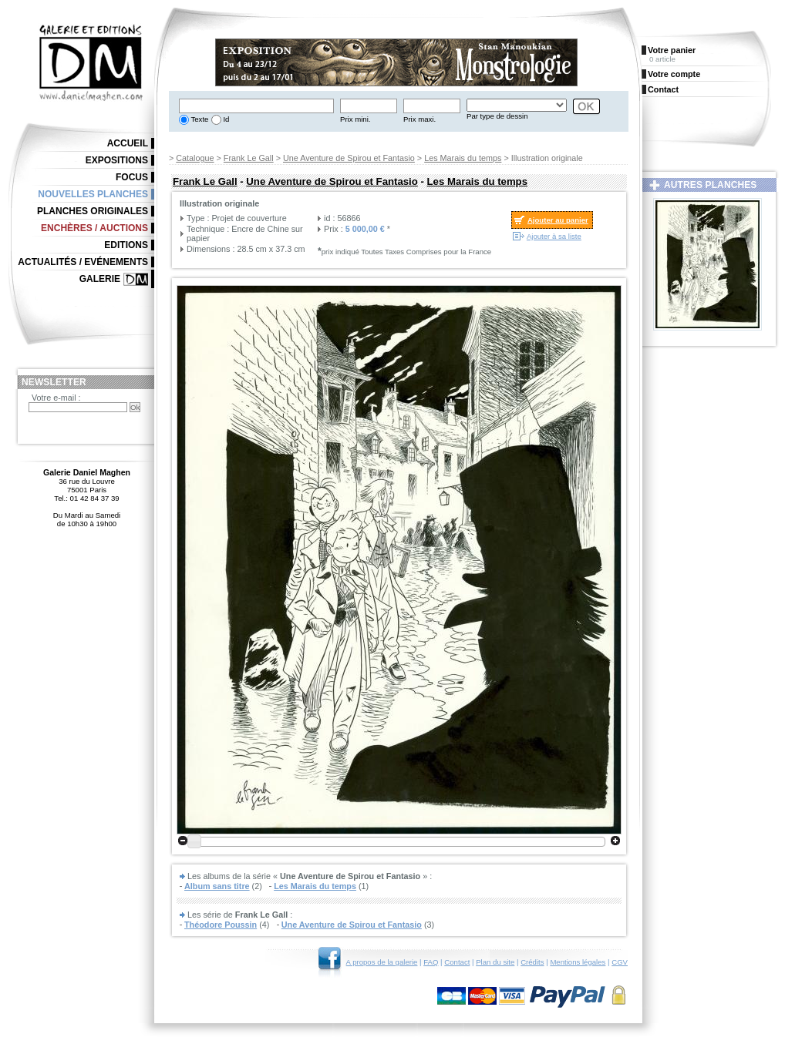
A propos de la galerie (382, 962)
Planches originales (92, 211)
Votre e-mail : (56, 397)
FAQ (430, 962)
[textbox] (256, 106)
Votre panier (672, 50)
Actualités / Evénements (83, 262)
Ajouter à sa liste (554, 236)
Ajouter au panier (557, 220)
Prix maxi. (419, 119)
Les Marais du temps (462, 158)
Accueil (127, 143)
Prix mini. (355, 119)
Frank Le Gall (249, 158)
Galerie (99, 279)
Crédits (532, 962)
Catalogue (195, 158)
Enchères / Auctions (94, 228)
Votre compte (674, 74)
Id (225, 119)
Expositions (117, 160)
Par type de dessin (497, 116)
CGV (619, 962)
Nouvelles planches (93, 194)
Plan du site (495, 962)
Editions (126, 245)
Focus (132, 177)
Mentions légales (577, 962)
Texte (198, 119)
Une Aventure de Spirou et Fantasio (349, 158)
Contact (457, 962)
